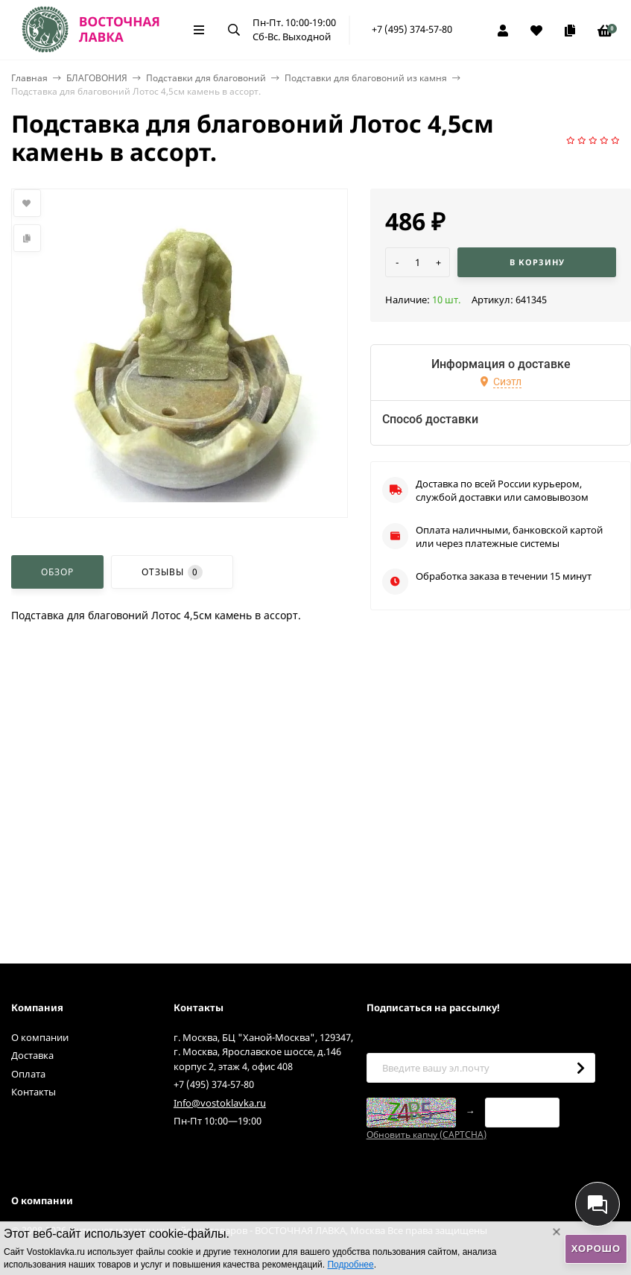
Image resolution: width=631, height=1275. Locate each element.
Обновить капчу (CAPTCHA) (426, 1134)
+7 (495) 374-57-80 (412, 29)
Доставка (32, 1055)
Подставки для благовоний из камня (366, 78)
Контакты (33, 1091)
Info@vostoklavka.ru (220, 1103)
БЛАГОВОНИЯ (96, 78)
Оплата (28, 1074)
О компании (40, 1037)
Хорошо (596, 1248)
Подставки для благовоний (206, 78)
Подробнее (350, 1264)
